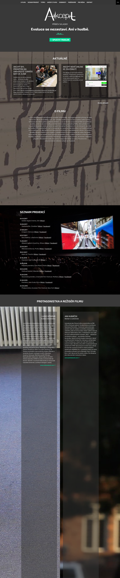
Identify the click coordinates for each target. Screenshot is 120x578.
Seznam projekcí (33, 2)
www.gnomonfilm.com (61, 568)
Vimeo (81, 565)
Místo (42, 221)
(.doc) (49, 543)
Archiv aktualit (103, 103)
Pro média (81, 2)
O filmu (23, 2)
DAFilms (77, 76)
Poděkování (72, 2)
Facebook (46, 226)
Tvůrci (43, 2)
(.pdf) (53, 543)
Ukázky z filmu (52, 2)
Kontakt (89, 2)
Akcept (68, 72)
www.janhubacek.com (72, 357)
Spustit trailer (60, 39)
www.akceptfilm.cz (60, 566)
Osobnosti (62, 2)
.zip (72, 543)
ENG (118, 2)
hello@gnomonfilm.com (61, 562)
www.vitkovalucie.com (47, 365)
